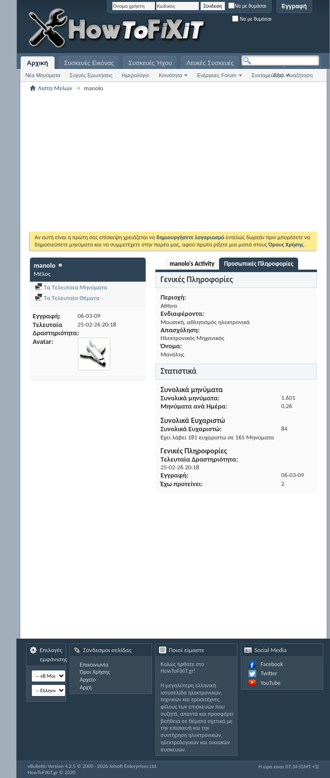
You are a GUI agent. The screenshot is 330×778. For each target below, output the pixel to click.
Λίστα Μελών (55, 88)
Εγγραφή (294, 6)
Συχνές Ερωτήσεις (90, 75)
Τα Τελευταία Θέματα (67, 297)
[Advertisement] (199, 28)
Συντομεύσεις (267, 75)
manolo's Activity (192, 263)
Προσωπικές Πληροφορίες (258, 263)
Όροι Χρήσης (95, 672)
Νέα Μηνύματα (43, 75)
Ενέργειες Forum (216, 75)
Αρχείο (88, 679)
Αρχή (86, 687)
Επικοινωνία (94, 664)
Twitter (269, 673)
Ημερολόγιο (135, 75)
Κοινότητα (170, 75)
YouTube (270, 683)
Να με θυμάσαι (247, 6)
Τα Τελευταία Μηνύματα (71, 287)
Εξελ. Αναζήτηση (293, 75)
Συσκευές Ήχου (150, 63)
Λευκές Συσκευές (210, 63)
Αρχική (37, 63)
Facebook (272, 664)
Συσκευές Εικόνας (89, 63)
